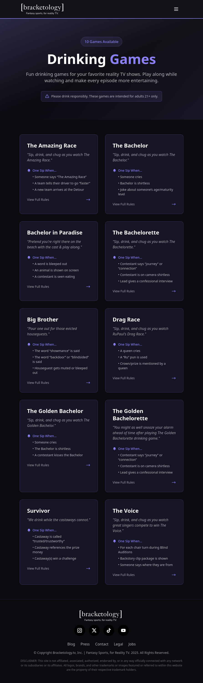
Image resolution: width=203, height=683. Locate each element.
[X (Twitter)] (94, 630)
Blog (71, 644)
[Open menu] (176, 9)
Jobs (132, 644)
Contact (101, 644)
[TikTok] (108, 630)
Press (85, 644)
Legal (118, 644)
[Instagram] (79, 630)
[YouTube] (123, 630)
